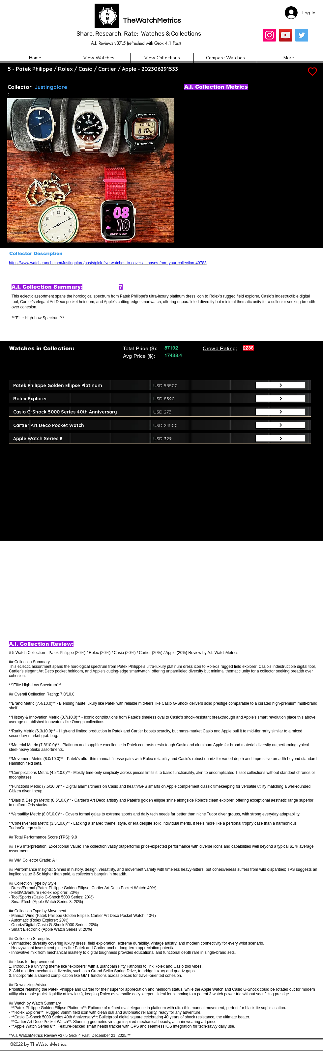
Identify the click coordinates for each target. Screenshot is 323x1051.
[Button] (280, 385)
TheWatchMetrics (152, 20)
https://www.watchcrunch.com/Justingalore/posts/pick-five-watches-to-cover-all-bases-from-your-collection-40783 (108, 263)
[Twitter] (301, 35)
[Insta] (269, 35)
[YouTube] (285, 35)
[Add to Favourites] (312, 71)
